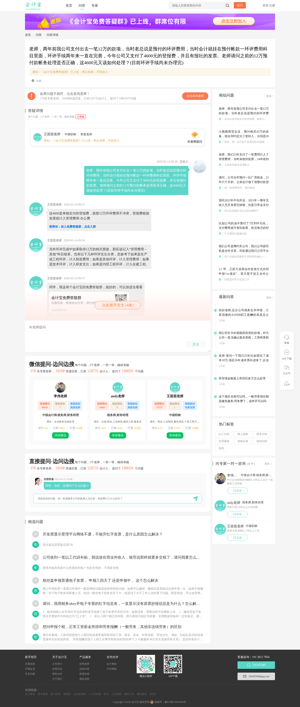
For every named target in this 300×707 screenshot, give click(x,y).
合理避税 (224, 441)
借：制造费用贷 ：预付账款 (237, 187)
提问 (240, 5)
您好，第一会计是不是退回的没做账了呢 (244, 141)
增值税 (67, 694)
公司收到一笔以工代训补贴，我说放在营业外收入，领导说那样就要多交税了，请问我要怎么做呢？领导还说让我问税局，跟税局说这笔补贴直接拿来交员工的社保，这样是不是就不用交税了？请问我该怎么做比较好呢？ (123, 557)
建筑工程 (129, 694)
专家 (94, 5)
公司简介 (57, 663)
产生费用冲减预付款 (233, 233)
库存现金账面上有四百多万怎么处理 (242, 378)
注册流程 (30, 663)
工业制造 (116, 694)
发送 (195, 344)
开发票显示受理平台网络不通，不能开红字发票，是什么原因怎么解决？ (103, 534)
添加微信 (60, 435)
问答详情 (52, 34)
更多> (269, 96)
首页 (69, 5)
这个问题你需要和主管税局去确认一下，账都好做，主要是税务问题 (259, 256)
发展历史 (57, 668)
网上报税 (243, 434)
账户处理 (55, 694)
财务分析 (261, 434)
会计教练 (112, 663)
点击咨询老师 (195, 96)
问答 (82, 5)
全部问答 (84, 668)
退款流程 (84, 678)
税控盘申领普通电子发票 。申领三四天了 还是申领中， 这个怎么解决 (100, 580)
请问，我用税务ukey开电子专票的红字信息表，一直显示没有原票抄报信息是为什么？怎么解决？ (123, 604)
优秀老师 (84, 663)
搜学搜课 (43, 694)
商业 (106, 694)
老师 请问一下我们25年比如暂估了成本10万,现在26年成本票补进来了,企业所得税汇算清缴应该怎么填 (244, 360)
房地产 (153, 694)
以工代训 (224, 434)
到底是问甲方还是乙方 (234, 279)
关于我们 (57, 678)
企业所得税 (79, 694)
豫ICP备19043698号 (175, 702)
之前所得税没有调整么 (234, 164)
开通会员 (30, 668)
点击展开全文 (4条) (118, 305)
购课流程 (84, 673)
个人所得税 (95, 694)
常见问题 (30, 673)
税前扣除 (261, 441)
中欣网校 (112, 668)
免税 (221, 448)
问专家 (237, 490)
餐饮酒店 (142, 694)
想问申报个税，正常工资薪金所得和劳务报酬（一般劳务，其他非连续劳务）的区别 (112, 627)
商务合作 (57, 673)
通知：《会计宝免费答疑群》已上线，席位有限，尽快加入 (70, 72)
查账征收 (243, 441)
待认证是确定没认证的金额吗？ (239, 210)
